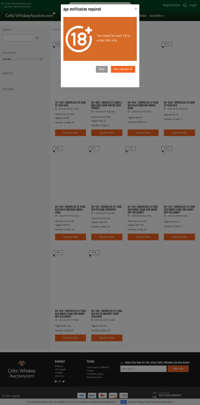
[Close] (135, 8)
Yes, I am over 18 (123, 69)
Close (102, 69)
